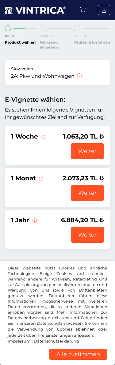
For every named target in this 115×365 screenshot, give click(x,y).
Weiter (87, 151)
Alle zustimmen (78, 354)
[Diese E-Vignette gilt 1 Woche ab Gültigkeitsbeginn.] (42, 136)
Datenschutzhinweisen (60, 323)
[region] (57, 360)
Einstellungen (59, 335)
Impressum (19, 341)
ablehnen (85, 329)
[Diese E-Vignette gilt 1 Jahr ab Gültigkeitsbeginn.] (34, 220)
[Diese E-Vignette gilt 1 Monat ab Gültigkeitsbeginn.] (40, 178)
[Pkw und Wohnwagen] (79, 76)
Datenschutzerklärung (56, 341)
